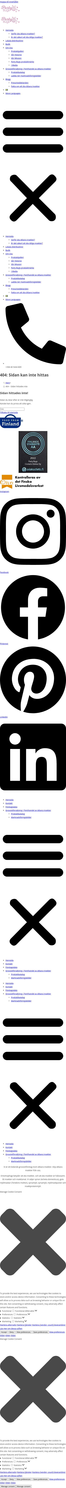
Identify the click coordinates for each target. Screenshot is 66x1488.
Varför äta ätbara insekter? (23, 33)
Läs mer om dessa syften (11, 1328)
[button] (33, 164)
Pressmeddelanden (19, 82)
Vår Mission (16, 58)
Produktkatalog (18, 72)
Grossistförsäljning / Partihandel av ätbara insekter (28, 68)
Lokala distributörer (14, 40)
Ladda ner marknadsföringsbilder (26, 75)
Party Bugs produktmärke (22, 61)
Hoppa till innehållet (9, 1)
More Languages (13, 93)
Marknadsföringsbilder (21, 817)
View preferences (23, 1332)
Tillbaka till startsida (9, 412)
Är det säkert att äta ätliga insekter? (27, 37)
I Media (14, 65)
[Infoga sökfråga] (12, 409)
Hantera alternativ (8, 1325)
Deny (11, 1332)
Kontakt (9, 803)
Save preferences (40, 1332)
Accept (4, 1332)
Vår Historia (16, 54)
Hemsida (10, 30)
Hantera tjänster (24, 1325)
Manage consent (8, 1486)
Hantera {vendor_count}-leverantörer (48, 1325)
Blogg (8, 79)
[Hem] (8, 382)
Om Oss (9, 47)
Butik (8, 44)
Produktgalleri (17, 51)
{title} (2, 1335)
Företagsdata (11, 807)
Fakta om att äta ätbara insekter (25, 86)
